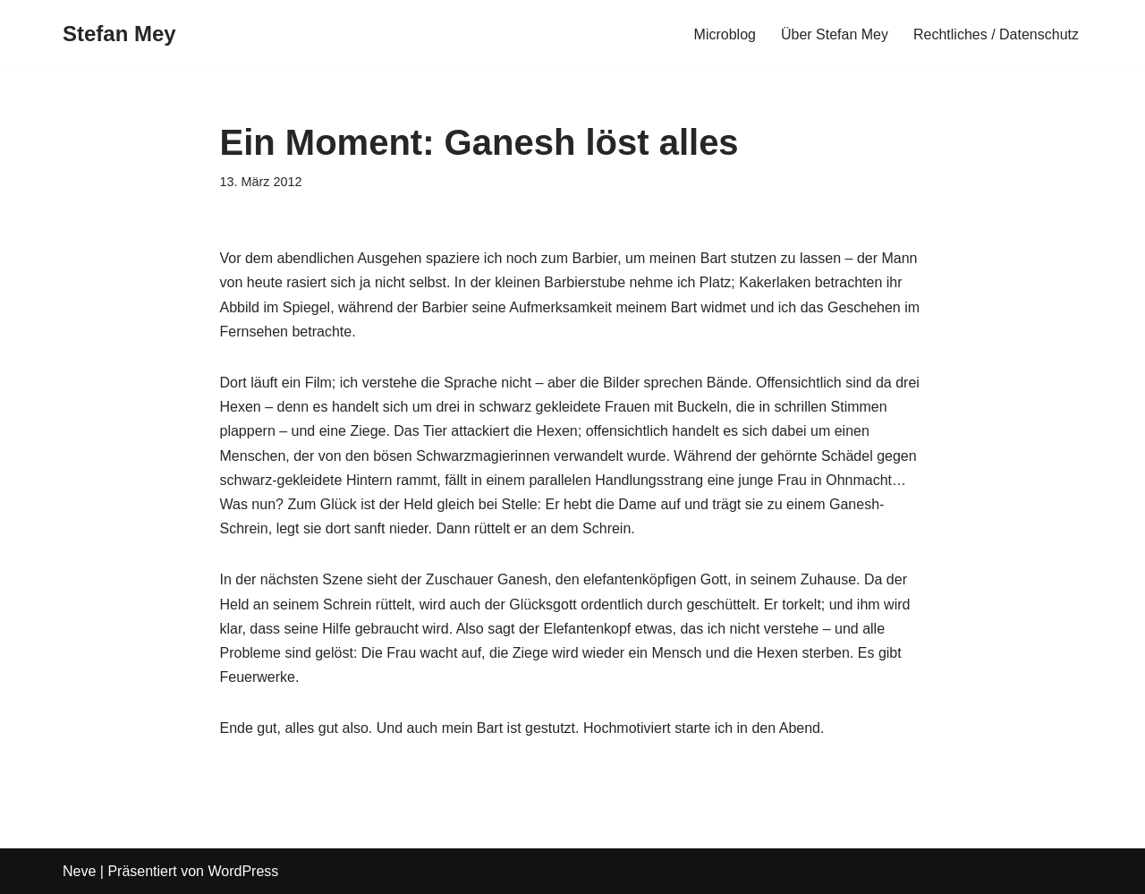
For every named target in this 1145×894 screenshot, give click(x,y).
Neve (79, 871)
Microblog (725, 34)
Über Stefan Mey (834, 34)
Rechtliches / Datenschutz (996, 34)
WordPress (243, 871)
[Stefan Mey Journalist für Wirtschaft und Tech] (119, 34)
